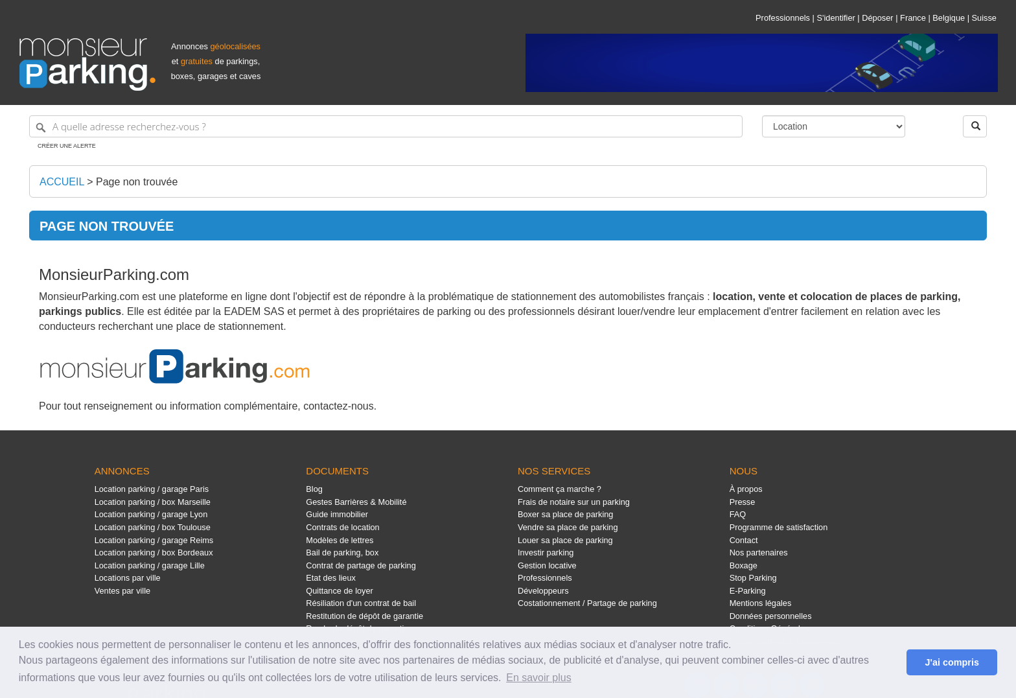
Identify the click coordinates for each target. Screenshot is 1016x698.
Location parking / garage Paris (152, 489)
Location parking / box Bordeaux (154, 552)
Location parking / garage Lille (150, 565)
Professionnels (783, 18)
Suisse (984, 18)
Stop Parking (753, 578)
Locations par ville (128, 578)
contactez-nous (338, 406)
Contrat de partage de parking (360, 565)
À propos (746, 489)
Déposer (877, 18)
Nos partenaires (759, 552)
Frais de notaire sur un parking (574, 502)
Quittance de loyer (339, 591)
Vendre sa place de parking (568, 527)
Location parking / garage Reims (154, 540)
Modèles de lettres (339, 540)
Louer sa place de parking (565, 540)
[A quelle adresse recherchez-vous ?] (386, 126)
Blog (314, 489)
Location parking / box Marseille (153, 502)
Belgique (948, 18)
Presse (743, 502)
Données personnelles (771, 616)
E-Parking (748, 591)
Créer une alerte (67, 146)
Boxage (743, 565)
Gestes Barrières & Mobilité (356, 502)
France (913, 18)
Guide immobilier (337, 514)
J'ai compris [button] (951, 662)
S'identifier (835, 18)
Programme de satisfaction (779, 527)
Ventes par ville (122, 591)
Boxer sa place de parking (565, 514)
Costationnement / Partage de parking (587, 603)
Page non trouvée (137, 181)
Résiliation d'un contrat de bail (361, 603)
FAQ (738, 514)
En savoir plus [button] (539, 677)
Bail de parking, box (342, 552)
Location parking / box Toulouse (153, 527)
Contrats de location (342, 527)
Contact (744, 540)
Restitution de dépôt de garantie (364, 616)
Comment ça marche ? (559, 489)
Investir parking (545, 552)
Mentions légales (761, 603)
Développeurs (543, 591)
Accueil (62, 181)
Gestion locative (547, 565)
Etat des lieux (331, 578)
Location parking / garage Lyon (151, 514)
